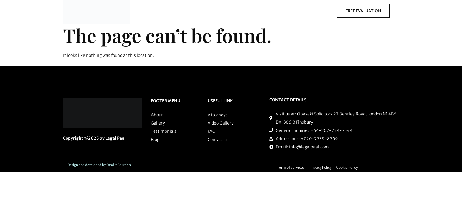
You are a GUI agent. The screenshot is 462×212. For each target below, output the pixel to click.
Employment (282, 11)
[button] (215, 10)
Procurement (247, 11)
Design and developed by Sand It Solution (99, 165)
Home (153, 11)
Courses (314, 11)
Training (213, 11)
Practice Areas (182, 11)
